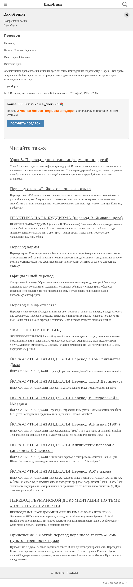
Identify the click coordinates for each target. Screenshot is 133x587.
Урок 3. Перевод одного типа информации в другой (59, 159)
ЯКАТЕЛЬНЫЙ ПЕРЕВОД (35, 330)
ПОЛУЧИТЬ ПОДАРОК (25, 123)
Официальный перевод (32, 276)
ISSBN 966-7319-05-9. (113, 583)
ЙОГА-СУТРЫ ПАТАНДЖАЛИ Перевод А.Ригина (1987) (65, 424)
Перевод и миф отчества (33, 305)
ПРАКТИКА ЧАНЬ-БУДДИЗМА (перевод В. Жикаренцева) (66, 218)
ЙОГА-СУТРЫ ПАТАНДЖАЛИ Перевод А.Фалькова (60, 471)
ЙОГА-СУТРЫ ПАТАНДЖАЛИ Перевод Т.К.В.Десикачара (66, 381)
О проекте (57, 572)
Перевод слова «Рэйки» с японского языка (50, 188)
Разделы (72, 572)
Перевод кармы (24, 247)
